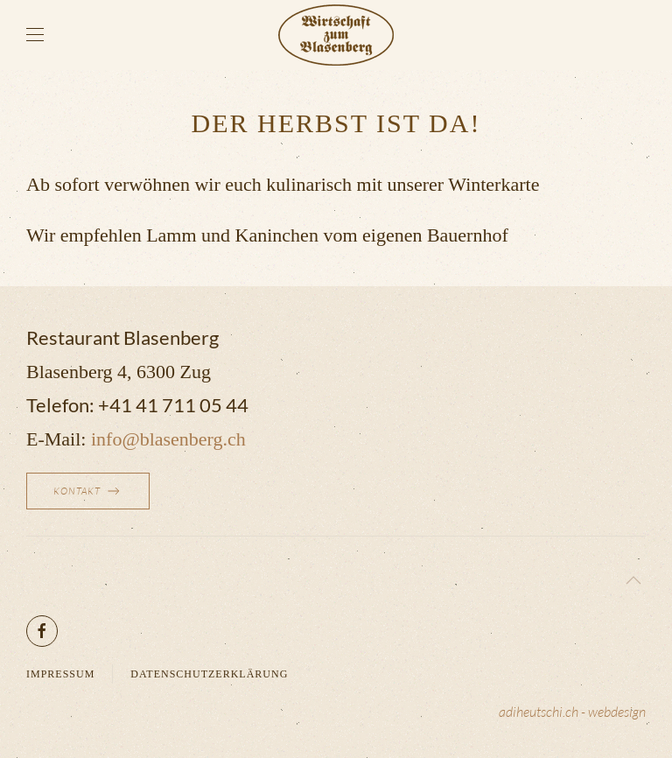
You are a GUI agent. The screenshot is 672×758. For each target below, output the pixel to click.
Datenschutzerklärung (209, 674)
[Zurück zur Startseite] (336, 35)
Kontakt (87, 491)
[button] (35, 35)
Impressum (60, 674)
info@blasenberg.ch (168, 439)
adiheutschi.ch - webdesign (572, 711)
